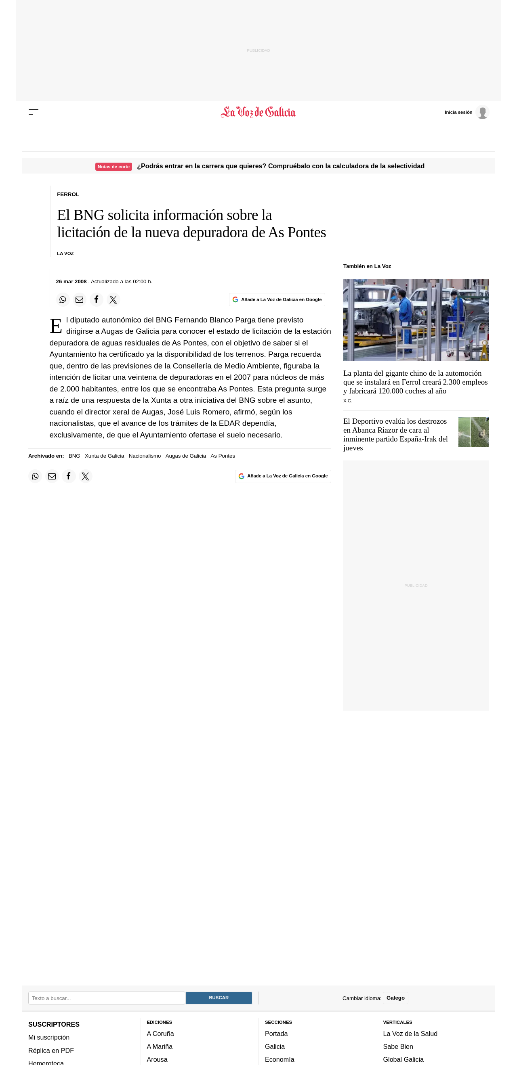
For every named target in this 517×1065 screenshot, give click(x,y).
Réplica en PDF (51, 1050)
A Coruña (160, 1033)
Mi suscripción (48, 1037)
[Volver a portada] (259, 112)
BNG (74, 456)
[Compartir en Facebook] (96, 299)
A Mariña (160, 1046)
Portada (276, 1033)
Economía (279, 1059)
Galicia (275, 1046)
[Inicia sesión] (467, 112)
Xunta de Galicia (104, 456)
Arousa (157, 1059)
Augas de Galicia (186, 456)
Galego (396, 998)
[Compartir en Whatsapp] (63, 299)
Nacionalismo (145, 456)
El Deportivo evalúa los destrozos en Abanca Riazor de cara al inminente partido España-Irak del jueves (395, 434)
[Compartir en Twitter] (113, 299)
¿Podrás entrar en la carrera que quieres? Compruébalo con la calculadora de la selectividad (281, 165)
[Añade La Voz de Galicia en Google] (277, 299)
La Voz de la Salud (410, 1033)
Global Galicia (403, 1059)
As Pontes (222, 456)
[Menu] (33, 112)
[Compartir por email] (79, 299)
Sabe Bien (398, 1046)
